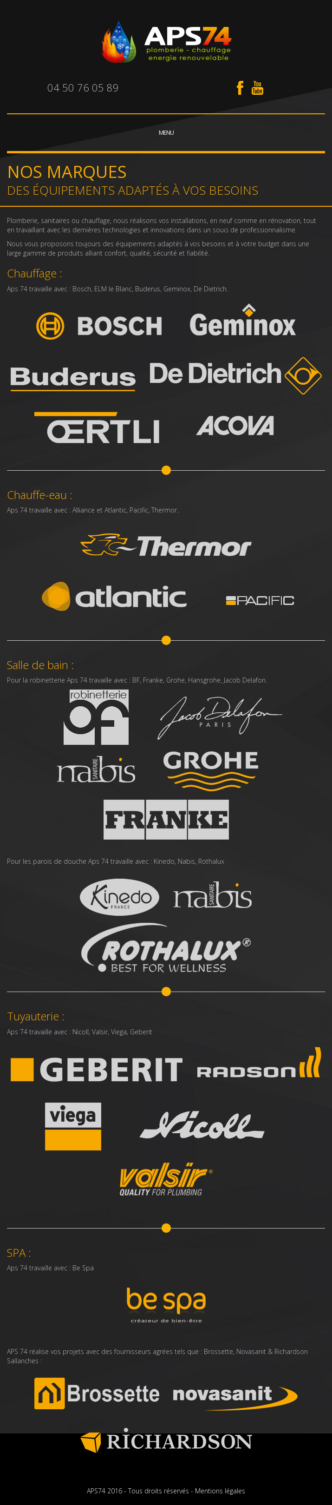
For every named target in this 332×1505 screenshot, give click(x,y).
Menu (166, 132)
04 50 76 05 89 (83, 87)
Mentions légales (220, 1490)
